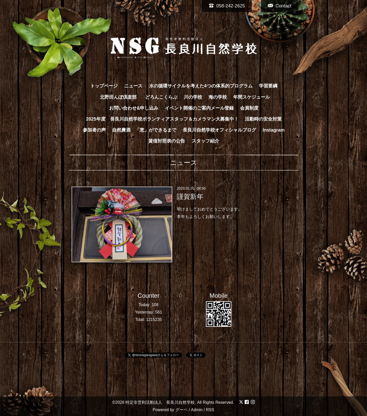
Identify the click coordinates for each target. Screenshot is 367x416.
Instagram (274, 130)
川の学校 (193, 97)
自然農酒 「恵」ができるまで (144, 130)
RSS (210, 410)
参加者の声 (94, 130)
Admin (196, 410)
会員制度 (249, 108)
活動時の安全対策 (263, 119)
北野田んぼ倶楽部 (120, 97)
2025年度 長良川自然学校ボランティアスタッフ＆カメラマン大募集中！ (162, 119)
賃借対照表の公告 (166, 141)
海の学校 (217, 97)
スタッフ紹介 (205, 141)
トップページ (104, 85)
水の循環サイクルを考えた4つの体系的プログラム (201, 85)
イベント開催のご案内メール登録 (199, 108)
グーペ (181, 410)
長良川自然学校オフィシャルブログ (219, 130)
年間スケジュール (251, 97)
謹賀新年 (190, 196)
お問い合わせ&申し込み (133, 108)
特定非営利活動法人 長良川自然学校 (160, 402)
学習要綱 (268, 85)
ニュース (133, 85)
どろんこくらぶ (161, 97)
